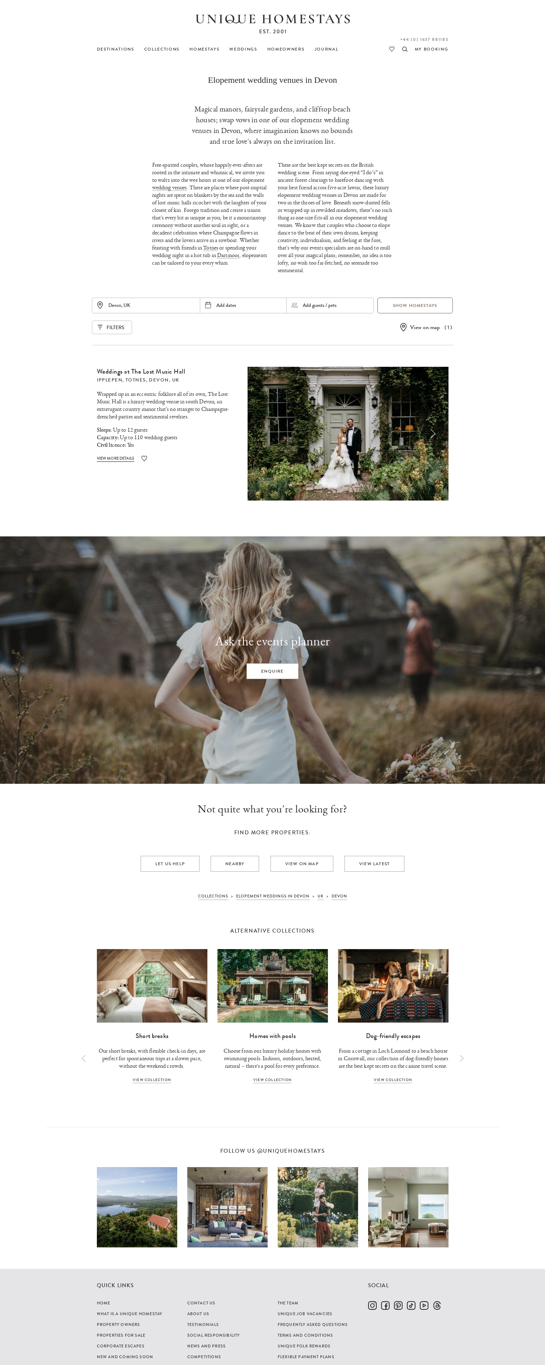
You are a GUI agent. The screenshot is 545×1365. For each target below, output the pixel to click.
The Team (288, 1303)
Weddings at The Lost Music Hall (141, 371)
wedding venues (169, 187)
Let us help (170, 864)
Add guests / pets (320, 305)
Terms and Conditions (305, 1335)
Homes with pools (272, 1036)
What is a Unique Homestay (130, 1314)
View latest (374, 864)
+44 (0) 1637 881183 (424, 39)
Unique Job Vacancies (305, 1314)
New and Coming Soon (125, 1357)
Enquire (272, 671)
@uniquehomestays (291, 1151)
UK (175, 380)
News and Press (206, 1346)
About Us (198, 1314)
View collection (152, 1079)
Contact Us (201, 1303)
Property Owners (118, 1324)
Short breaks (152, 1036)
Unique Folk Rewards (304, 1346)
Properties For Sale (121, 1335)
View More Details (116, 458)
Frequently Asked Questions (313, 1324)
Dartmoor (228, 255)
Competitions (204, 1357)
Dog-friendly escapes (393, 1036)
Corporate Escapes (121, 1346)
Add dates (226, 305)
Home (104, 1303)
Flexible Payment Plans (306, 1357)
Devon (159, 380)
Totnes (210, 248)
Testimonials (203, 1324)
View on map (425, 327)
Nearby (234, 864)
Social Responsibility (213, 1335)
